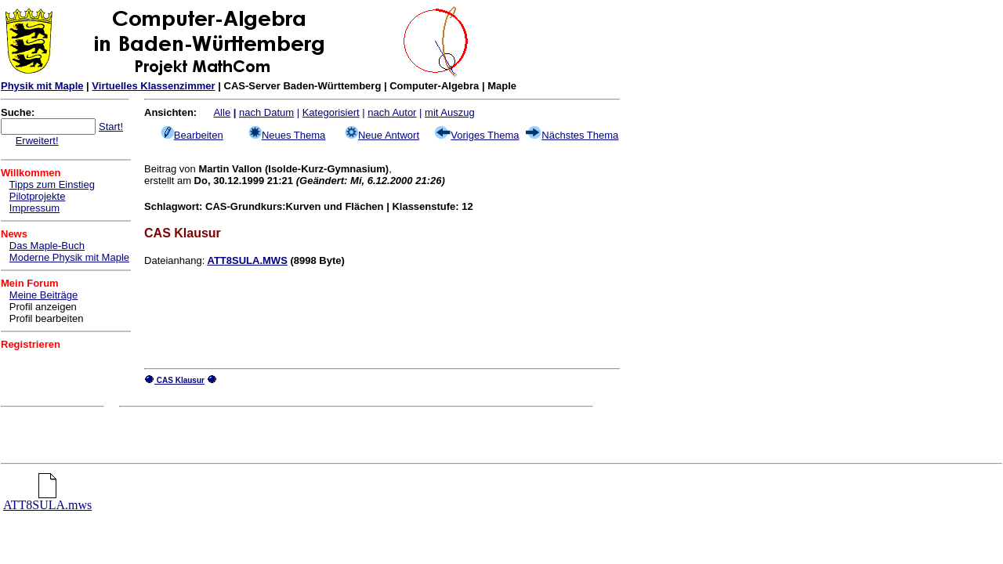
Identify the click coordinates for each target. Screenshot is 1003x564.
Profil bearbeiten (46, 318)
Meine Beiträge (43, 295)
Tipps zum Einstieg (52, 184)
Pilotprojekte (37, 196)
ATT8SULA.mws (47, 499)
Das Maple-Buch (47, 245)
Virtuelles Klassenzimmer (153, 86)
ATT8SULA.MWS (248, 260)
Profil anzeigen (43, 307)
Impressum (34, 208)
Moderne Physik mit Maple (69, 257)
